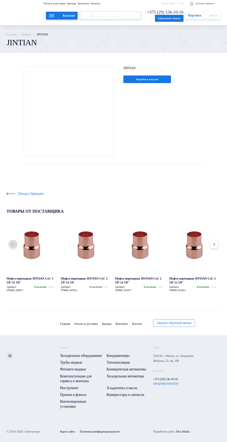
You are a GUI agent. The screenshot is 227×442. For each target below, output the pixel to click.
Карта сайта (67, 431)
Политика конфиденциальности (100, 431)
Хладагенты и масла (122, 388)
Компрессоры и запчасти (125, 395)
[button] (13, 244)
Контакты (83, 3)
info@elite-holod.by (166, 383)
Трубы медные (71, 362)
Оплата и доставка (54, 3)
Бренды (71, 3)
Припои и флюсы (73, 395)
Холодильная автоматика (125, 376)
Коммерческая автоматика (126, 369)
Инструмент (69, 388)
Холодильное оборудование (81, 356)
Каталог (95, 3)
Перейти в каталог (147, 79)
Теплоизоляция (118, 362)
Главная (11, 34)
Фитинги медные (73, 369)
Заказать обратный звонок (174, 323)
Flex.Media (182, 431)
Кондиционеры (118, 356)
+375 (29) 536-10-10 (165, 12)
